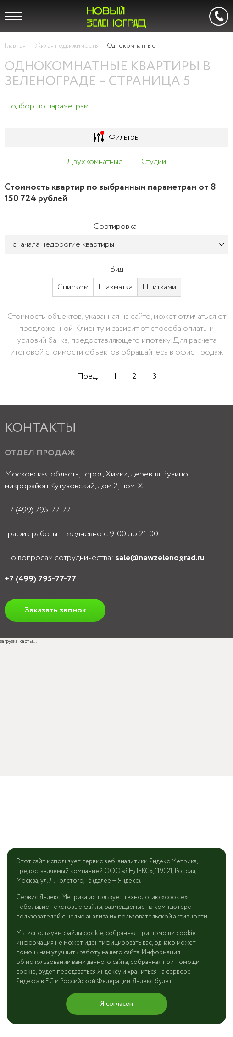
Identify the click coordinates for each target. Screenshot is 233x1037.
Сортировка (115, 226)
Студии (153, 162)
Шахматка (115, 287)
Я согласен (116, 1004)
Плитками (159, 287)
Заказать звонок (55, 610)
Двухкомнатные (95, 162)
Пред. (87, 376)
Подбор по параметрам (47, 106)
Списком (73, 287)
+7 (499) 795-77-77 (38, 510)
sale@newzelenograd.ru (160, 558)
